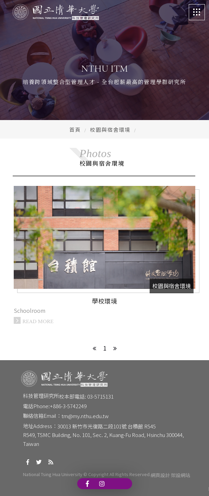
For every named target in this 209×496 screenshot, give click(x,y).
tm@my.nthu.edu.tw (85, 416)
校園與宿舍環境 (110, 129)
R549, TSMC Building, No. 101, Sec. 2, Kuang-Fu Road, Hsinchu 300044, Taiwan (104, 439)
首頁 (75, 129)
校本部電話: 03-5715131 (86, 396)
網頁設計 (160, 475)
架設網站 (180, 475)
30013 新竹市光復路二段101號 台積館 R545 (106, 426)
